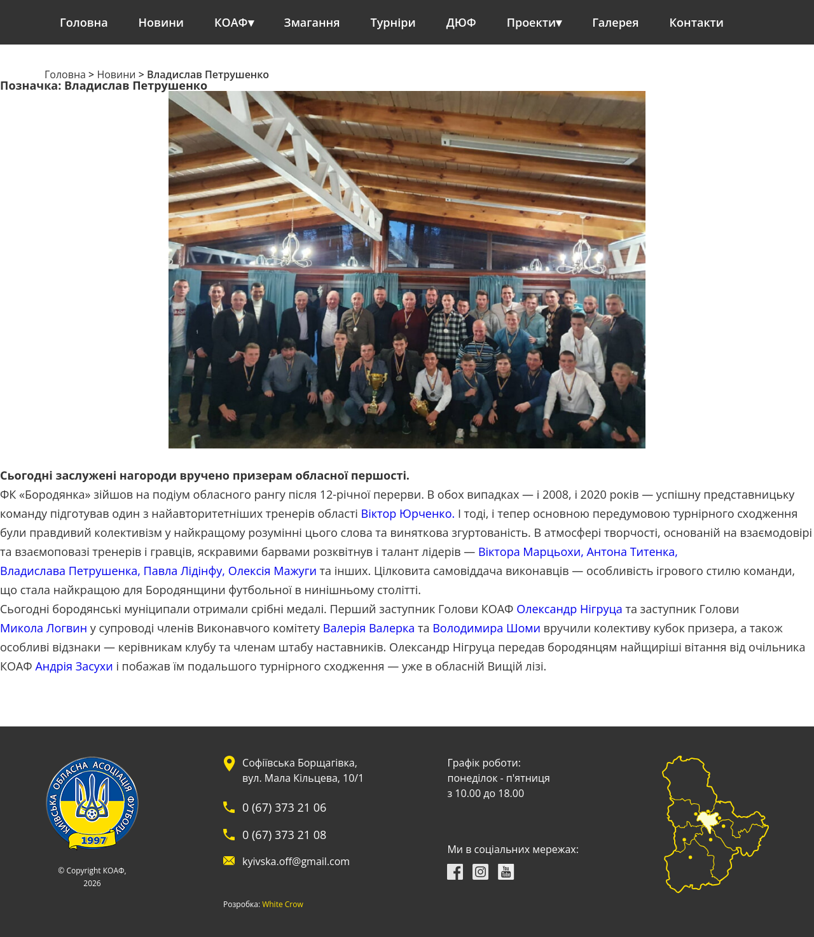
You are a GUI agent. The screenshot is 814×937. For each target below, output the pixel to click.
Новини (161, 22)
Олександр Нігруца (569, 608)
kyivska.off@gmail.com (296, 861)
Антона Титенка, (631, 551)
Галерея (615, 22)
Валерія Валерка (369, 627)
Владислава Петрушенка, (70, 570)
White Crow (282, 904)
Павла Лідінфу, (184, 570)
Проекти (531, 22)
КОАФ (231, 22)
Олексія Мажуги (272, 570)
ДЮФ (461, 22)
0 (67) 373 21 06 (284, 807)
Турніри (393, 22)
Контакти (697, 22)
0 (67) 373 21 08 (284, 834)
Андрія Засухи (74, 666)
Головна (84, 22)
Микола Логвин (43, 627)
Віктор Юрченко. (408, 513)
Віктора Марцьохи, (531, 551)
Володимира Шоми (486, 627)
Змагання (312, 22)
